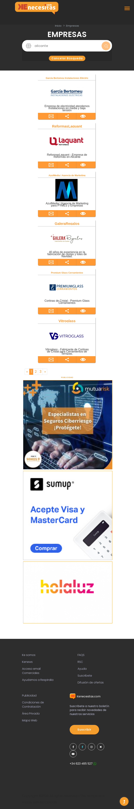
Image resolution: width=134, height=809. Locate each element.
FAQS (81, 655)
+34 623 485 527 (83, 764)
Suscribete (85, 676)
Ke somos (28, 655)
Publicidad (29, 696)
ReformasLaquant (67, 126)
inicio (58, 26)
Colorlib (51, 802)
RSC (80, 662)
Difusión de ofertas (91, 682)
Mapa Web (29, 720)
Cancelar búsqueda (67, 58)
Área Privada (30, 713)
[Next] (45, 372)
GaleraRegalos (67, 224)
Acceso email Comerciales (31, 671)
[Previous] (27, 372)
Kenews (27, 662)
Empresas (72, 26)
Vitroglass (67, 321)
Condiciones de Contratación (33, 704)
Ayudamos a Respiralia (37, 680)
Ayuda (82, 669)
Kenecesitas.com (85, 696)
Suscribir (84, 729)
